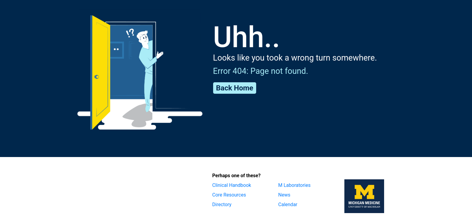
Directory (221, 204)
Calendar (287, 204)
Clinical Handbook (231, 185)
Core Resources (229, 195)
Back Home (234, 88)
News (284, 195)
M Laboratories (294, 185)
